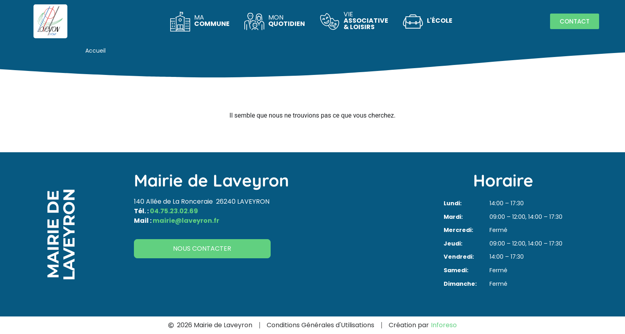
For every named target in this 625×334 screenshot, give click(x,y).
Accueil (95, 51)
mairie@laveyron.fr (186, 220)
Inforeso (444, 325)
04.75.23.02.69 (174, 211)
